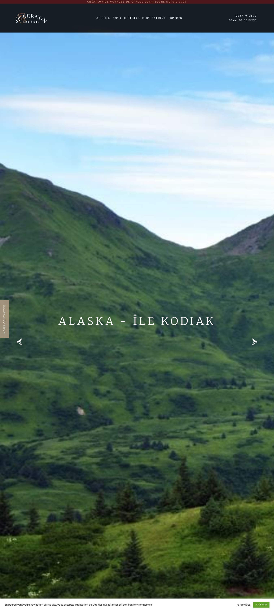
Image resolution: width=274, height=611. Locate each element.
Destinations (153, 18)
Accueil (103, 18)
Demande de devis (243, 20)
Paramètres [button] (243, 604)
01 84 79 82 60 (246, 16)
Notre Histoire (126, 18)
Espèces (175, 18)
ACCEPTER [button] (261, 605)
